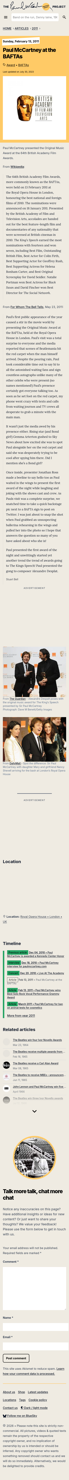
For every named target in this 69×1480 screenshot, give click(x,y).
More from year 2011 (21, 1015)
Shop (21, 1392)
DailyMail (15, 763)
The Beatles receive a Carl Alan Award (35, 1063)
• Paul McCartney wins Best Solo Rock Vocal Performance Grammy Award (34, 994)
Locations (9, 1400)
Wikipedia (17, 166)
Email (8, 1337)
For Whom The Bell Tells (27, 307)
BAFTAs (23, 65)
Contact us (10, 1408)
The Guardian (18, 698)
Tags (22, 1400)
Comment (11, 1261)
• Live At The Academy (42, 973)
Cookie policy (37, 1400)
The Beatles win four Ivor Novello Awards (37, 1039)
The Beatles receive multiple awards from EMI (40, 1051)
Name (8, 1317)
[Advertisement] (34, 827)
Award (11, 65)
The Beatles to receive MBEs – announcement (40, 1074)
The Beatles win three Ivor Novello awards (38, 1098)
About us (9, 1392)
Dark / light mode (34, 1408)
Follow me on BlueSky (20, 1416)
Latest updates (38, 1392)
